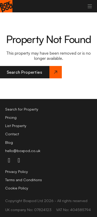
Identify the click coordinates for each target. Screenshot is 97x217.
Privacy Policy (16, 171)
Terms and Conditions (23, 180)
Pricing (11, 117)
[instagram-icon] (9, 160)
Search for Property (21, 109)
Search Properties (34, 72)
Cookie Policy (16, 188)
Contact (12, 134)
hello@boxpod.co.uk (22, 150)
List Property (15, 125)
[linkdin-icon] (19, 160)
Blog (9, 142)
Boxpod (29, 200)
